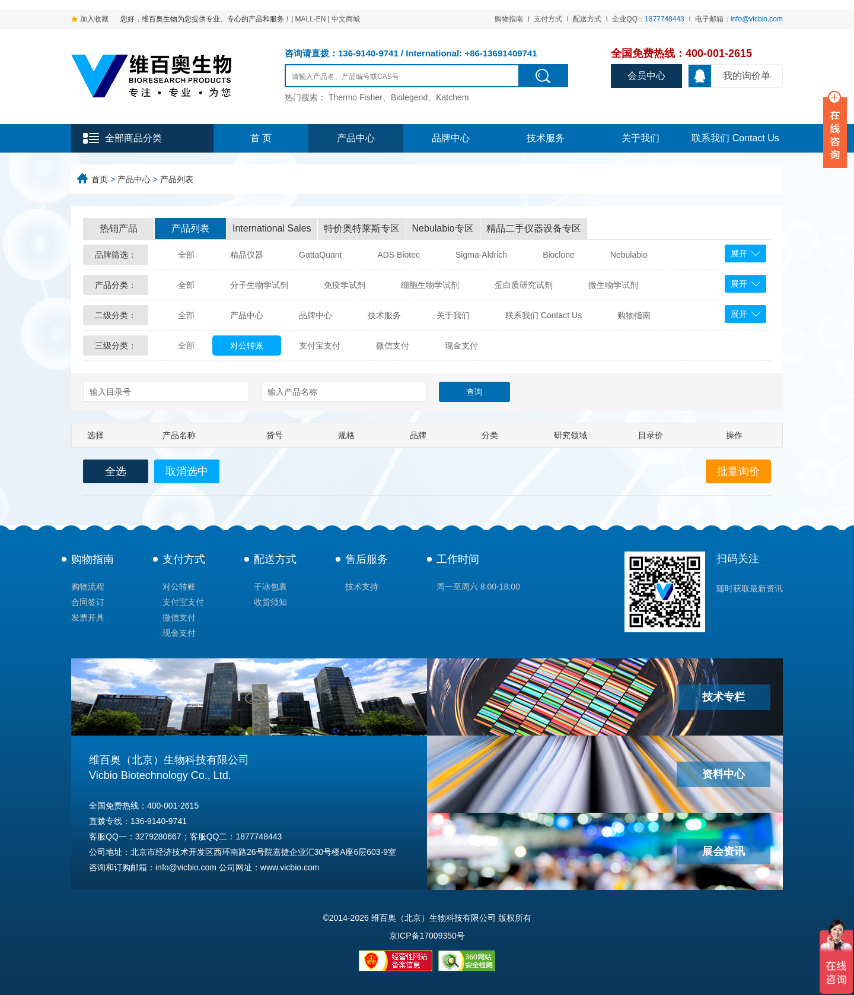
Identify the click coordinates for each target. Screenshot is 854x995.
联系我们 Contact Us (735, 138)
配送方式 (587, 19)
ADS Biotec (398, 254)
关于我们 (640, 138)
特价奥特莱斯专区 (362, 228)
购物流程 (87, 586)
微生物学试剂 (613, 285)
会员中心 (646, 76)
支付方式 (548, 19)
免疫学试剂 (344, 285)
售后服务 (366, 559)
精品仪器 (246, 254)
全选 (115, 471)
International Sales (271, 228)
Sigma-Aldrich (481, 254)
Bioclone (559, 254)
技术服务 (546, 138)
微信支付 (392, 345)
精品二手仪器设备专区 (533, 228)
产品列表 (176, 179)
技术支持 (361, 586)
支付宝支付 (319, 345)
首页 (99, 179)
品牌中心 (451, 138)
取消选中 (186, 471)
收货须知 (270, 602)
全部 (186, 254)
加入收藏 (94, 19)
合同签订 (87, 602)
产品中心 (356, 138)
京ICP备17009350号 (427, 935)
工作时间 (457, 559)
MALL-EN (310, 19)
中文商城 (346, 19)
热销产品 (119, 228)
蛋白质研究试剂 (524, 285)
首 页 (261, 138)
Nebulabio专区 (443, 228)
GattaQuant (320, 254)
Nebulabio (629, 254)
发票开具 (87, 617)
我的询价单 (729, 76)
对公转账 (246, 345)
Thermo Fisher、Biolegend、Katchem (399, 97)
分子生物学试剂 (259, 285)
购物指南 (509, 19)
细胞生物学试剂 (430, 285)
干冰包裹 (270, 586)
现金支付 (461, 345)
